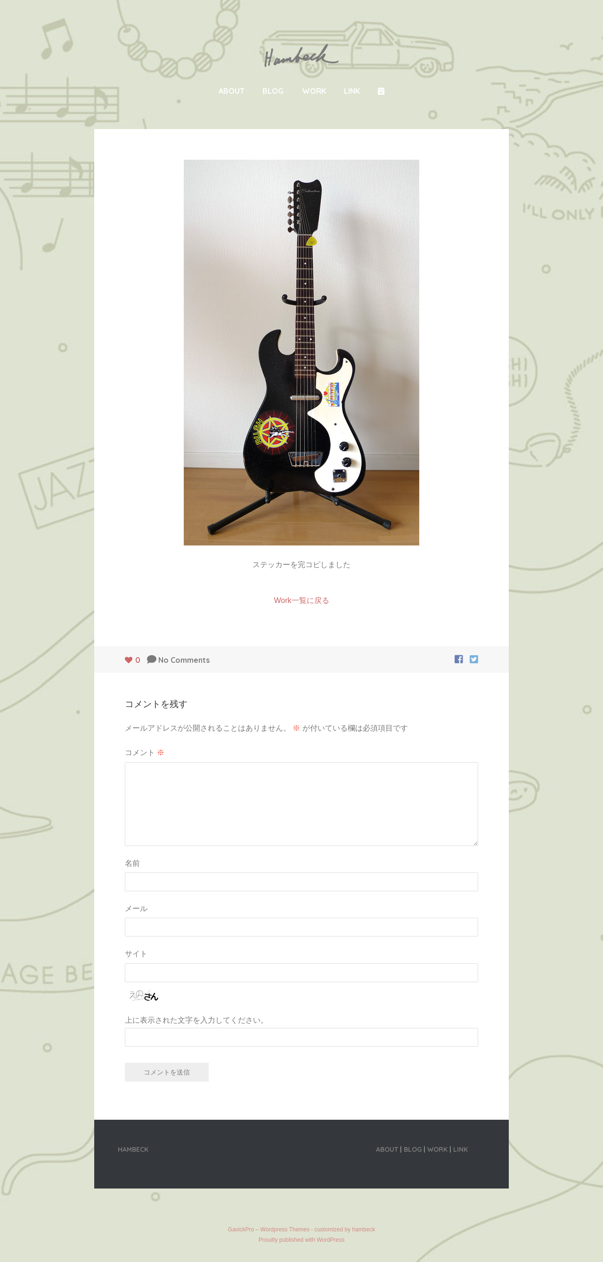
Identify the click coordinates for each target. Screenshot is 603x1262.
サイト (136, 953)
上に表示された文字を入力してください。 (196, 1020)
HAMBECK (133, 1149)
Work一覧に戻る (301, 600)
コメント (144, 752)
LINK (352, 91)
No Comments (184, 660)
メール (136, 908)
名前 (132, 863)
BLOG (273, 91)
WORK (314, 91)
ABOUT (231, 91)
